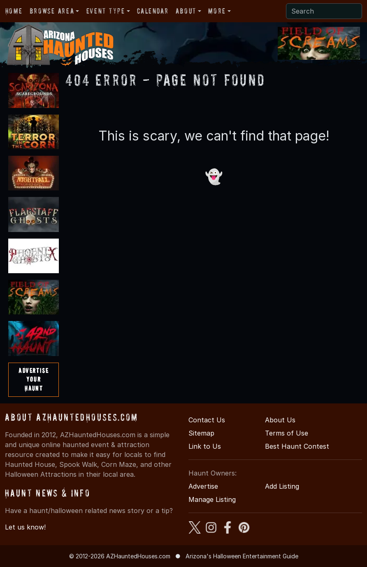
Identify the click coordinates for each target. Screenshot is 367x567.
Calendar (152, 11)
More (216, 11)
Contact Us (206, 420)
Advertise (203, 486)
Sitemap (201, 433)
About (186, 11)
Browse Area (52, 11)
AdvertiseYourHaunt (34, 379)
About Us (280, 420)
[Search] (324, 11)
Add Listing (282, 486)
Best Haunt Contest (297, 446)
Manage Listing (212, 499)
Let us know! (25, 527)
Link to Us (204, 446)
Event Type (105, 11)
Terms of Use (286, 433)
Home (13, 11)
